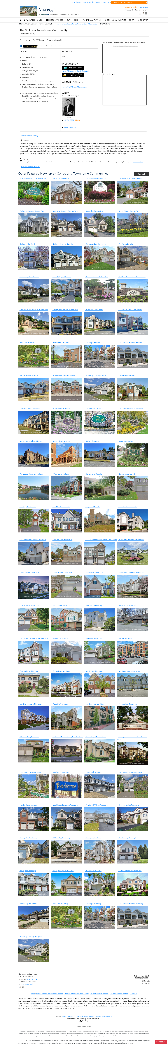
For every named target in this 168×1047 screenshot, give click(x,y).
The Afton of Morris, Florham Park (129, 310)
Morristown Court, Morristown (128, 671)
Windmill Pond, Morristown (28, 737)
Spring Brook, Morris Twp (126, 605)
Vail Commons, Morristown (94, 704)
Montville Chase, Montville (127, 507)
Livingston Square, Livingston (29, 408)
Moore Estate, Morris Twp (61, 605)
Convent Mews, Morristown (28, 671)
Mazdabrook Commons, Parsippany (64, 805)
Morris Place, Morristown (93, 671)
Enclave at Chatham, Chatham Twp (31, 211)
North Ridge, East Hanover (61, 277)
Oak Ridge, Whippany (92, 904)
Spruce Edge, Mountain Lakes (95, 737)
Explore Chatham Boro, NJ (30, 167)
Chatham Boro (93, 24)
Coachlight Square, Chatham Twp (129, 178)
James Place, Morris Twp (93, 573)
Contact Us (133, 994)
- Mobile (77, 120)
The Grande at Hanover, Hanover (129, 343)
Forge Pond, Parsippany (93, 772)
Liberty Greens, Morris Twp (28, 605)
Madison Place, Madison (60, 441)
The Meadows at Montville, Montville (32, 540)
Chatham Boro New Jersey (29, 136)
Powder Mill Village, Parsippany (96, 805)
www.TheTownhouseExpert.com (98, 2)
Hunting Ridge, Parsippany (28, 805)
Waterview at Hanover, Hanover (63, 375)
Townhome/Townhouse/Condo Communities (71, 24)
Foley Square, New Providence (29, 772)
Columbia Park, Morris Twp (28, 573)
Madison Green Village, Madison (30, 441)
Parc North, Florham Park (93, 310)
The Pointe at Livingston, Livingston (130, 408)
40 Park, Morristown (125, 638)
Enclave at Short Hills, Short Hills (129, 871)
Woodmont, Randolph (93, 871)
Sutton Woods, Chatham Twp (128, 211)
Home (33, 994)
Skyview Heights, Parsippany (128, 805)
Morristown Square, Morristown (30, 704)
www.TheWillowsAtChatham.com (74, 87)
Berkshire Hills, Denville (27, 244)
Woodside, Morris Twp (93, 638)
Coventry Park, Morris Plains (61, 540)
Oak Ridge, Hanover (92, 343)
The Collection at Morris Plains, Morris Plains (100, 540)
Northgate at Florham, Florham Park (64, 310)
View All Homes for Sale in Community (76, 71)
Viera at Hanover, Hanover (28, 375)
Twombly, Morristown (59, 704)
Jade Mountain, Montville (60, 507)
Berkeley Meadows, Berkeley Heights (32, 178)
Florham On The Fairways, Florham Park (33, 310)
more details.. (138, 162)
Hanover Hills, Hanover (60, 343)
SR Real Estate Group (79, 2)
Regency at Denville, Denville (95, 244)
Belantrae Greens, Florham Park (96, 277)
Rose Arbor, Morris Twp (93, 605)
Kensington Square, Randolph (62, 871)
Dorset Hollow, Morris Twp (61, 573)
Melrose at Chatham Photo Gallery (76, 994)
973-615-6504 (143, 7)
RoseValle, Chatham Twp (93, 211)
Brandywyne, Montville (93, 474)
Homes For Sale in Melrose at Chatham (49, 994)
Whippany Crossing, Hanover (95, 375)
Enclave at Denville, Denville (62, 244)
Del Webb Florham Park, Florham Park (131, 277)
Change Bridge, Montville (126, 474)
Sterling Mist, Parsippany (27, 838)
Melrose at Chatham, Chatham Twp (64, 211)
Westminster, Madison (60, 474)
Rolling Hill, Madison (92, 441)
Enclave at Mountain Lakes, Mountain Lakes (67, 737)
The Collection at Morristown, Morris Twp (33, 638)
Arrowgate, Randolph (92, 838)
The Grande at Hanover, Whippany (130, 904)
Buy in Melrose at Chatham (99, 994)
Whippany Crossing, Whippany (30, 936)
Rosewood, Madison (125, 441)
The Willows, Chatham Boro (94, 178)
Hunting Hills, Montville (27, 507)
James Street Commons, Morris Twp (130, 573)
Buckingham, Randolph (27, 871)
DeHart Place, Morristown (61, 671)
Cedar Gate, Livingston (126, 375)
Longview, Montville (92, 507)
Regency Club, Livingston (60, 408)
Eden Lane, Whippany (59, 904)
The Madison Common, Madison (30, 474)
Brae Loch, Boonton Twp (60, 178)
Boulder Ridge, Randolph (126, 838)
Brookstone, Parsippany (60, 772)
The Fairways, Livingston (93, 408)
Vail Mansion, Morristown (127, 704)
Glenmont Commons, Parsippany (129, 772)
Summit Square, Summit (27, 904)
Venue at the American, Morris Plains (130, 540)
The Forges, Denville (125, 244)
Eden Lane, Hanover (26, 343)
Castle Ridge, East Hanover (28, 277)
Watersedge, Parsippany (60, 838)
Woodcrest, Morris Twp (60, 638)
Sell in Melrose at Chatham (119, 994)
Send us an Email (70, 128)
